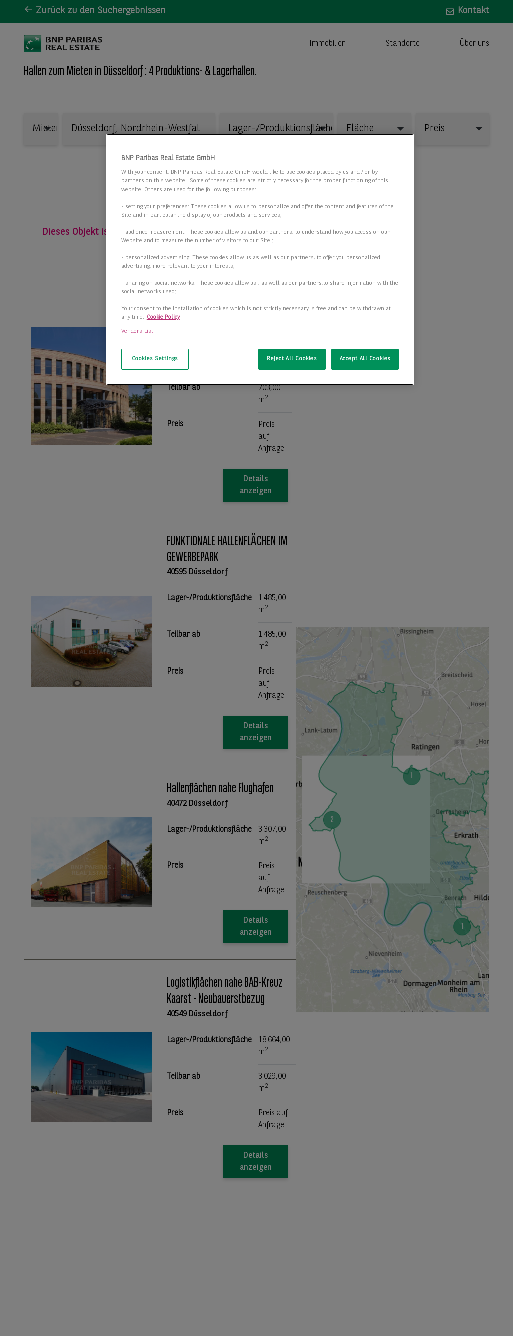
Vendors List (137, 331)
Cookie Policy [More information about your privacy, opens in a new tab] (163, 317)
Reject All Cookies (292, 359)
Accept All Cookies (365, 359)
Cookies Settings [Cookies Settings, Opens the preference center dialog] (155, 359)
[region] (260, 259)
